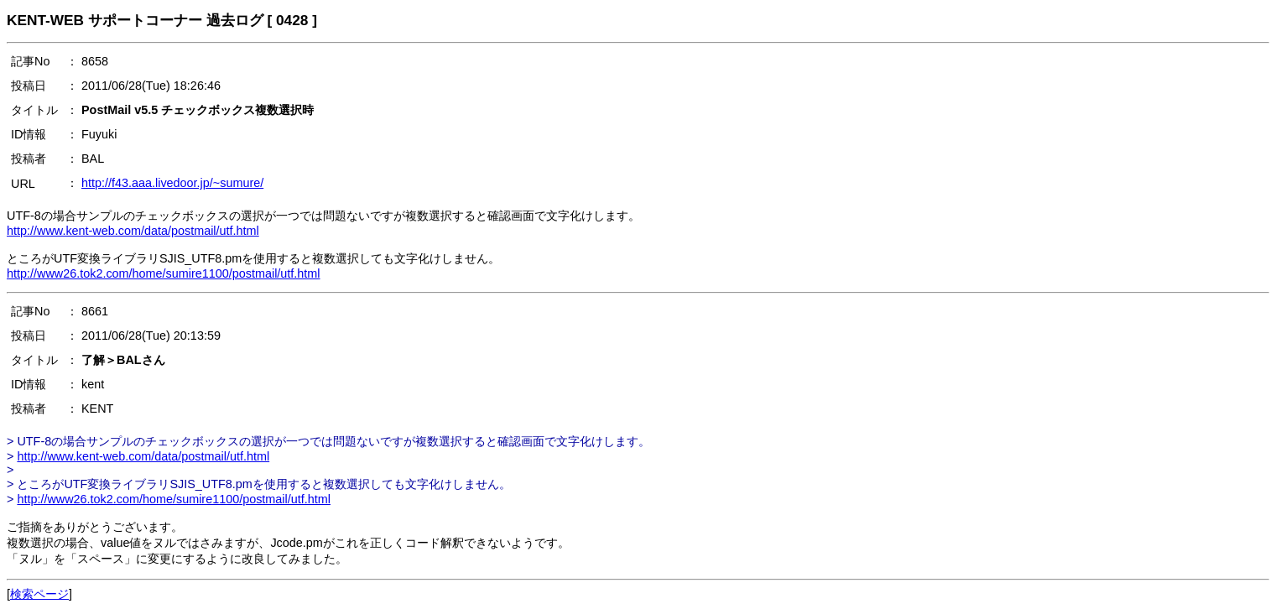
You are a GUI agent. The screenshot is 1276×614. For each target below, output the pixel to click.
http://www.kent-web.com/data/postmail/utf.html (133, 230)
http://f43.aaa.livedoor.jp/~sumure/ (172, 183)
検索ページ (39, 594)
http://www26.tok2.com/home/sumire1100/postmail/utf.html (163, 273)
